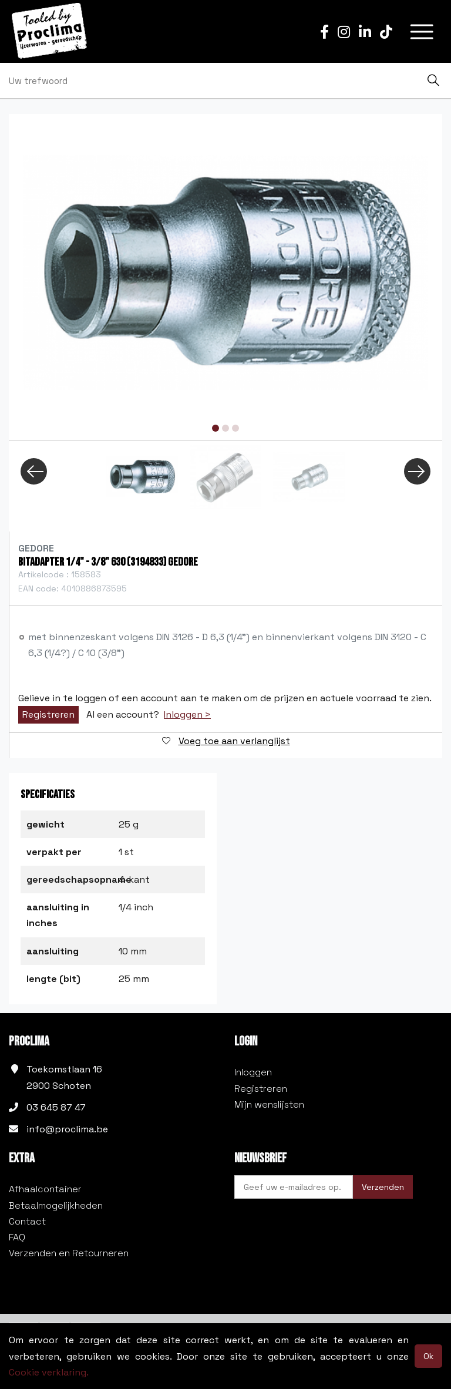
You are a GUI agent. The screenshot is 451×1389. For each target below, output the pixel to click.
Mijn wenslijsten (269, 1104)
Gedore (36, 548)
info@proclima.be (67, 1129)
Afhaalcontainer (45, 1189)
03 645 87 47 (56, 1107)
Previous (34, 471)
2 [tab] (225, 428)
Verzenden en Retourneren (69, 1253)
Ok (428, 1356)
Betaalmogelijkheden (56, 1205)
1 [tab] (215, 428)
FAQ (17, 1237)
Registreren (48, 714)
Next (417, 471)
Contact (27, 1221)
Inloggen (253, 1072)
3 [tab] (235, 428)
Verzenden (383, 1187)
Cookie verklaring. (49, 1372)
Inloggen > (187, 714)
